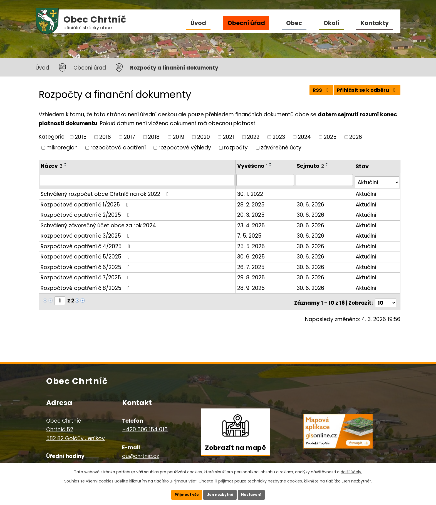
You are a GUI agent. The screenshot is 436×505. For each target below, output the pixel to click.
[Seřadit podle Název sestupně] (66, 165)
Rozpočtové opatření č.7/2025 (86, 275)
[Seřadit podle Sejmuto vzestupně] (328, 163)
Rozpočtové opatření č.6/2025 (86, 264)
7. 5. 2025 (250, 233)
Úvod (198, 23)
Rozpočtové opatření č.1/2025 (85, 202)
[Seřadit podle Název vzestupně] (66, 163)
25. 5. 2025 (251, 243)
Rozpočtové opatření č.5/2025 (86, 254)
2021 (228, 137)
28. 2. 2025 (251, 202)
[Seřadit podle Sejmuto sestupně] (328, 165)
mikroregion (62, 147)
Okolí (331, 23)
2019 (178, 137)
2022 (253, 137)
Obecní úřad (246, 23)
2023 (278, 137)
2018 (154, 137)
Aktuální (366, 191)
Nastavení (260, 492)
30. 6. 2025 (251, 254)
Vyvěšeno (253, 166)
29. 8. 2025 (251, 275)
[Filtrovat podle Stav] (377, 180)
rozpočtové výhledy (184, 147)
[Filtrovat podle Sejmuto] (325, 179)
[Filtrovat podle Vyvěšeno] (266, 179)
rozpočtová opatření (118, 147)
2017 (129, 137)
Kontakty (375, 23)
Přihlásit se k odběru (364, 92)
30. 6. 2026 (311, 202)
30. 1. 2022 (251, 191)
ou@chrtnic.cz (140, 451)
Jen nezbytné (220, 492)
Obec (294, 23)
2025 (330, 137)
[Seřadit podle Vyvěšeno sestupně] (271, 165)
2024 (304, 137)
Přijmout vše (178, 492)
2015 (80, 137)
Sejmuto (311, 166)
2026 (355, 137)
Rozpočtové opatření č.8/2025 (86, 285)
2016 (105, 137)
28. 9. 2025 (251, 285)
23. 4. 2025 (251, 222)
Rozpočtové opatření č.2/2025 (86, 212)
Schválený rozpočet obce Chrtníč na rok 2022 (106, 191)
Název (52, 166)
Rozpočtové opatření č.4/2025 (86, 243)
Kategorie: (52, 137)
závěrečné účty (281, 147)
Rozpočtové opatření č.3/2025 (86, 233)
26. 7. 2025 (251, 264)
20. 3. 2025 (251, 212)
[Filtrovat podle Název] (137, 179)
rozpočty (236, 147)
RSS (313, 92)
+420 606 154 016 (145, 424)
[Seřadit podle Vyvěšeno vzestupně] (271, 163)
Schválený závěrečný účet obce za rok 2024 (104, 222)
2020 (203, 137)
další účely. (351, 467)
